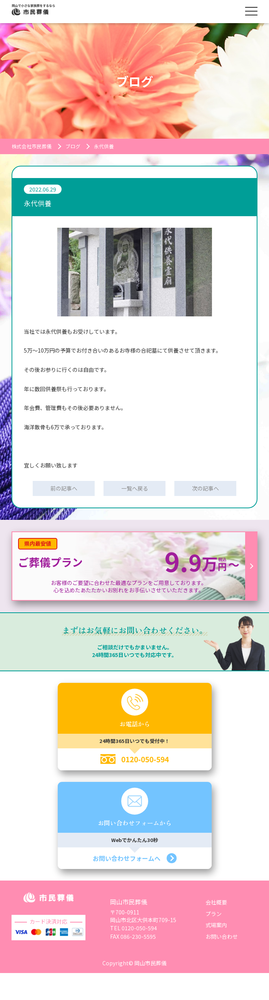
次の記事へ (205, 488)
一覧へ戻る (134, 488)
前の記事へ (63, 488)
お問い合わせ (222, 936)
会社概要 (216, 902)
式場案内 (216, 925)
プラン (214, 914)
